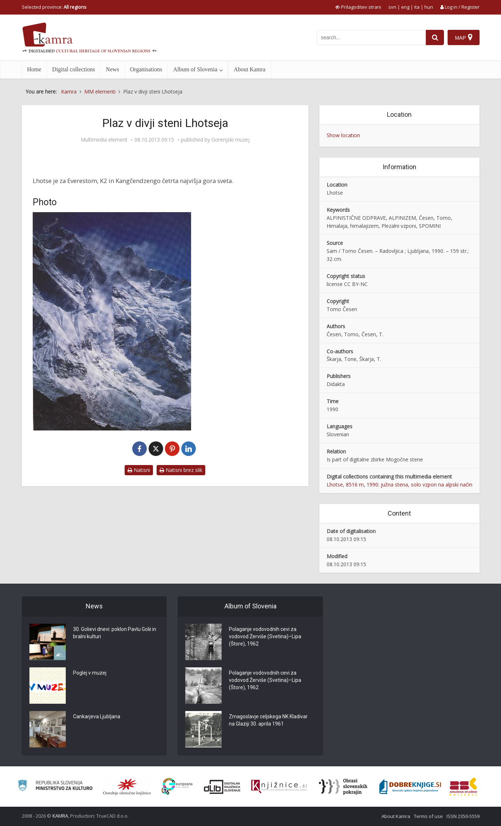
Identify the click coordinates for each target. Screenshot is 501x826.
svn (392, 7)
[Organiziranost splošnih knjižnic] (127, 787)
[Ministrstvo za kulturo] (55, 786)
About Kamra (250, 69)
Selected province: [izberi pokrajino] (54, 7)
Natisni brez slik (180, 469)
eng (405, 7)
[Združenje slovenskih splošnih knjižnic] (279, 786)
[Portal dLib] (222, 787)
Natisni (139, 469)
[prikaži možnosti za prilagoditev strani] (358, 7)
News (112, 69)
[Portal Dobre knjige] (410, 786)
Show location (343, 135)
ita (417, 7)
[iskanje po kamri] (371, 37)
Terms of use (428, 816)
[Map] (463, 37)
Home (34, 69)
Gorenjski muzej (230, 139)
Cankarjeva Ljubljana (96, 716)
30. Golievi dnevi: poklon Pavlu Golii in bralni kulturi (114, 632)
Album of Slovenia (195, 69)
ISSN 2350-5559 (463, 816)
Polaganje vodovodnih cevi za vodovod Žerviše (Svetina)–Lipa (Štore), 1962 (265, 636)
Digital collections (73, 69)
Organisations (146, 69)
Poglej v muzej (89, 673)
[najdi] (435, 37)
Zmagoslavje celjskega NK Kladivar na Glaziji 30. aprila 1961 (268, 720)
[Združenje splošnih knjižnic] (463, 787)
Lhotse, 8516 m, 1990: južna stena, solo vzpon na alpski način (399, 484)
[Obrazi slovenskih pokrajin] (343, 787)
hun (428, 7)
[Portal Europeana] (177, 786)
